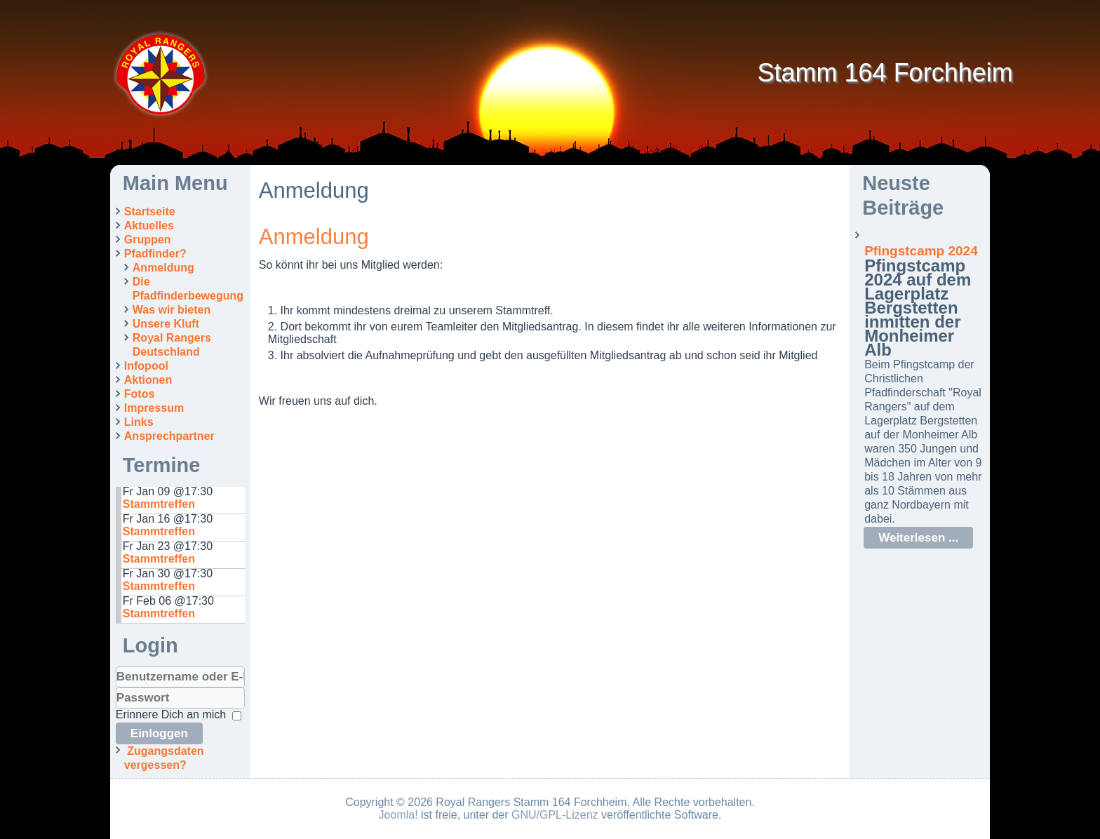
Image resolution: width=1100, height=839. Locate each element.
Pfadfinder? (155, 254)
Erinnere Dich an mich (171, 714)
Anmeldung (163, 268)
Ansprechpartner (169, 436)
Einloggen (159, 733)
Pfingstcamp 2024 (921, 250)
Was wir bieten (171, 310)
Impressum (154, 408)
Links (139, 422)
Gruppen (147, 240)
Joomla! (398, 815)
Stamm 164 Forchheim (885, 72)
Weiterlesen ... (918, 537)
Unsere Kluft (166, 324)
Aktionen (148, 380)
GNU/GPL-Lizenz (554, 815)
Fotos (139, 394)
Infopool (146, 366)
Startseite (149, 211)
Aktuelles (149, 225)
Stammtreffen (159, 504)
